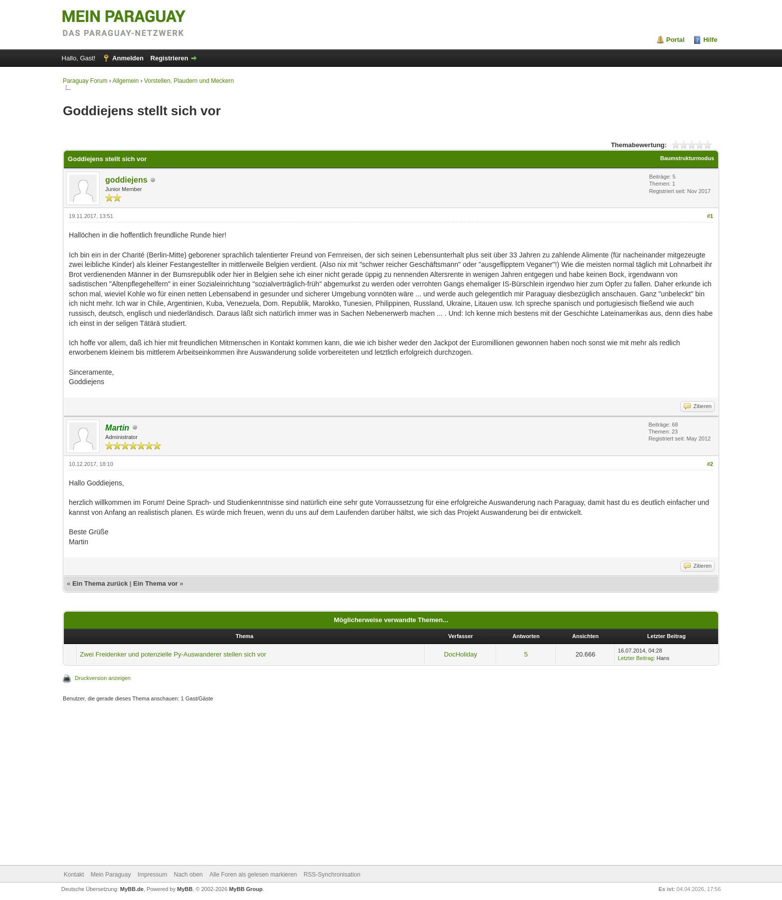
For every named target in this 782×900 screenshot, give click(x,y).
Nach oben (188, 874)
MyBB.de (132, 889)
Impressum (152, 874)
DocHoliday (460, 654)
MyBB (185, 889)
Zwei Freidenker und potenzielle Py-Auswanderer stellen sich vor (173, 654)
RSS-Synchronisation (332, 874)
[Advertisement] (362, 785)
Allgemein (125, 80)
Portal (675, 39)
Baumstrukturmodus (687, 158)
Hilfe (710, 39)
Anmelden (128, 58)
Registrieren (170, 58)
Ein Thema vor (155, 583)
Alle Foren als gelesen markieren (253, 874)
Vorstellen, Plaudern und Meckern (189, 80)
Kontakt (74, 874)
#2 (710, 464)
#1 (710, 216)
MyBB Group (245, 889)
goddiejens (126, 180)
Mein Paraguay (111, 874)
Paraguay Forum (85, 80)
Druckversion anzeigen (103, 678)
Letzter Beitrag (636, 658)
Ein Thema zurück (100, 583)
